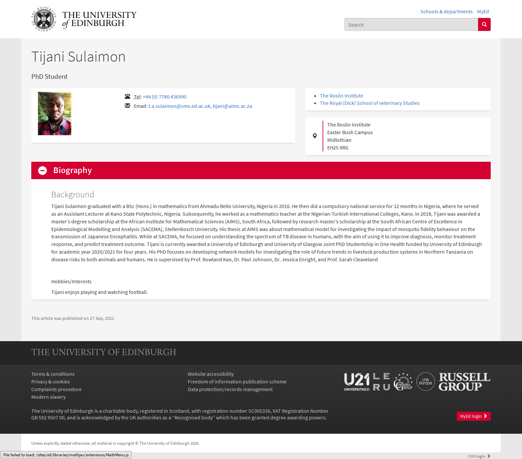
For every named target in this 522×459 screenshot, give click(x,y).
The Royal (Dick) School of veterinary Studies (370, 103)
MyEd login (473, 416)
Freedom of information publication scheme (237, 381)
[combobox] (411, 24)
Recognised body (193, 417)
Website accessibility (211, 373)
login (479, 456)
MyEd (483, 11)
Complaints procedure (56, 389)
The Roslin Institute (341, 95)
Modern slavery (48, 396)
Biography (72, 170)
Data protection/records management (230, 389)
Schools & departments (446, 11)
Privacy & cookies (50, 381)
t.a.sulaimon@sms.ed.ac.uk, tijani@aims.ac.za (200, 106)
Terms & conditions (53, 373)
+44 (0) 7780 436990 (164, 96)
